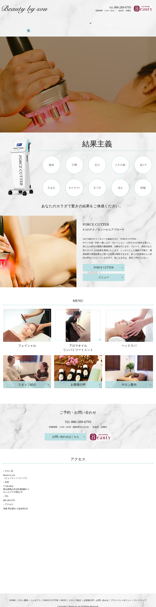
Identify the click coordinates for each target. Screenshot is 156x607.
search (138, 21)
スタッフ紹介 (94, 21)
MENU (78, 21)
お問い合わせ (126, 21)
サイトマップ (140, 590)
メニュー (103, 266)
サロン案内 (30, 21)
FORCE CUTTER (62, 21)
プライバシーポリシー (121, 590)
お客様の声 (110, 21)
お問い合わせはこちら (65, 426)
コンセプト (45, 21)
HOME (18, 21)
